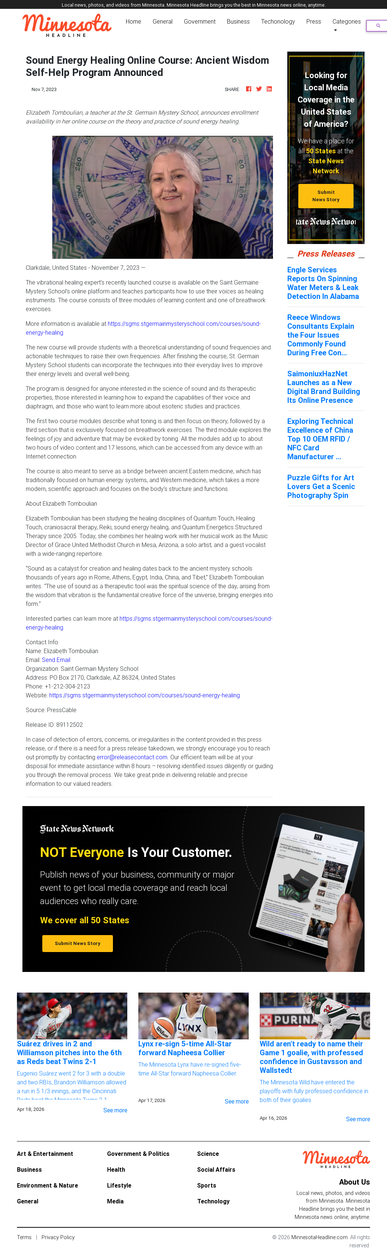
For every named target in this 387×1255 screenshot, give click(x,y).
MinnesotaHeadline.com (319, 1237)
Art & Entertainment (45, 1153)
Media (115, 1201)
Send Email (56, 659)
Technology (213, 1201)
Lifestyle (119, 1185)
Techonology (278, 21)
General (163, 21)
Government (200, 21)
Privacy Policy (58, 1237)
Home (135, 21)
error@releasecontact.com (132, 757)
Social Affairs (216, 1169)
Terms (24, 1237)
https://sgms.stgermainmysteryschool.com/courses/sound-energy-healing (144, 695)
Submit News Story (326, 195)
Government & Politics (138, 1153)
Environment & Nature (47, 1185)
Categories (347, 21)
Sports (206, 1185)
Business (238, 21)
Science (208, 1153)
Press (313, 21)
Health (116, 1169)
